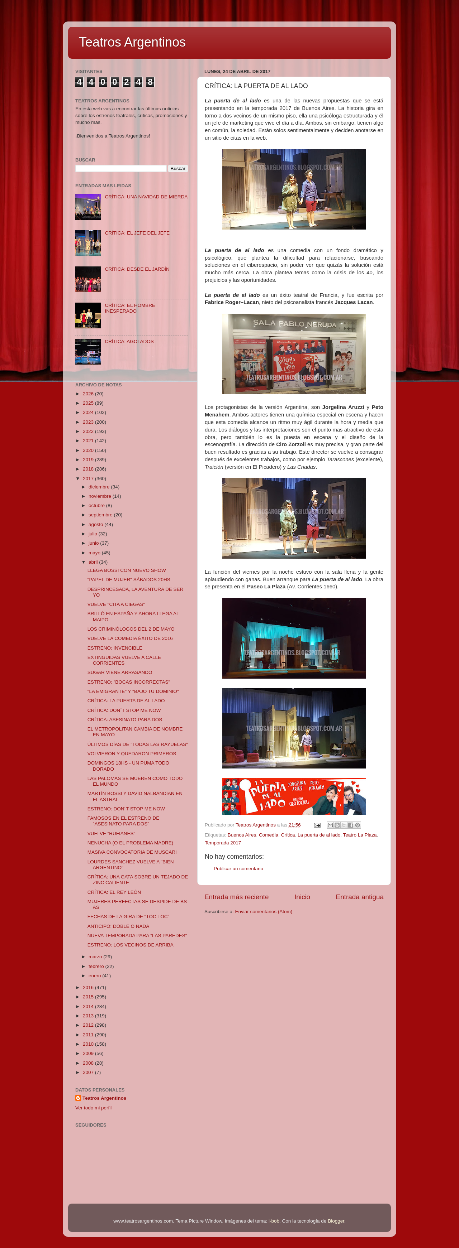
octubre (97, 505)
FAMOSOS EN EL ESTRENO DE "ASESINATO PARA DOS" (123, 821)
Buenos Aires (242, 835)
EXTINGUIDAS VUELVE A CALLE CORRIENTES (124, 660)
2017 (89, 478)
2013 (89, 1015)
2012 (89, 1025)
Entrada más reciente (236, 897)
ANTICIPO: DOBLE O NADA (118, 926)
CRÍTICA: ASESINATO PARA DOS (124, 719)
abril (94, 562)
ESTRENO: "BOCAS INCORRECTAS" (128, 682)
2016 (89, 987)
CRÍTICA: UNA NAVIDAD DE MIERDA (146, 196)
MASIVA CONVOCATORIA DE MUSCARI (132, 852)
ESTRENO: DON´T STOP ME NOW (126, 808)
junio (94, 543)
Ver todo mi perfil (93, 1107)
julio (94, 533)
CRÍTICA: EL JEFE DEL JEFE (137, 233)
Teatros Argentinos (132, 42)
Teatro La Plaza (360, 835)
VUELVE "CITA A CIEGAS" (116, 604)
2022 (89, 431)
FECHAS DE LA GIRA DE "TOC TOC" (128, 916)
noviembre (101, 496)
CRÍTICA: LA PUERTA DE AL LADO (126, 700)
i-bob (274, 1221)
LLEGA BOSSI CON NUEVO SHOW (126, 570)
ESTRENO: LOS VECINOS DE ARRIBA (130, 945)
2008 (89, 1063)
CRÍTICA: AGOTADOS (129, 341)
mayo (95, 552)
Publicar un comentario (238, 868)
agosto (96, 524)
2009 (89, 1053)
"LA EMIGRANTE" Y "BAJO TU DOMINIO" (133, 691)
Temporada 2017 (223, 842)
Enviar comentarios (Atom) (264, 911)
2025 (89, 403)
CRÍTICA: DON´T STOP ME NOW (124, 710)
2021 (89, 440)
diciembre (100, 487)
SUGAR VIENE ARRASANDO (119, 672)
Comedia (268, 835)
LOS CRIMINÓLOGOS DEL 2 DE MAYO (131, 629)
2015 (89, 996)
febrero (97, 966)
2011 (89, 1034)
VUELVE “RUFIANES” (111, 833)
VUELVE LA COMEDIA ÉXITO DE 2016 (130, 638)
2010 (89, 1044)
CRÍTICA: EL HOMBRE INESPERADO (130, 308)
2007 (89, 1072)
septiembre (101, 514)
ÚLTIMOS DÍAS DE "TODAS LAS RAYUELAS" (137, 744)
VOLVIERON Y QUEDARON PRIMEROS (131, 753)
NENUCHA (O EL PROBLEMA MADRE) (130, 842)
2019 (89, 459)
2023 (89, 422)
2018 (89, 469)
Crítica (288, 835)
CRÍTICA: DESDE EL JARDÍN (137, 269)
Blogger (336, 1221)
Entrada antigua (360, 897)
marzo (96, 956)
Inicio (302, 897)
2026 (89, 393)
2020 (89, 450)
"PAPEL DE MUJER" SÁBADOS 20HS (128, 579)
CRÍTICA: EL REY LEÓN (114, 892)
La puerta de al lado (319, 835)
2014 (89, 1006)
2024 (89, 412)
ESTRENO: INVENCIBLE (114, 648)
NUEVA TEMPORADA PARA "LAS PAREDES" (137, 935)
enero (95, 975)
